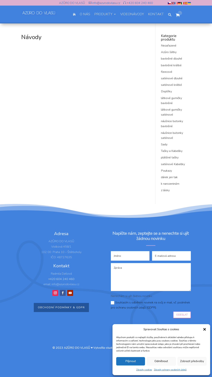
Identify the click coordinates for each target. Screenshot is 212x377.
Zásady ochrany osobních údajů (170, 369)
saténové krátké (171, 85)
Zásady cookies (144, 369)
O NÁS (85, 14)
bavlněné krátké (171, 65)
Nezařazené (168, 46)
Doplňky (166, 91)
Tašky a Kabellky (171, 151)
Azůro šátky (169, 52)
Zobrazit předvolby (192, 361)
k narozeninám (170, 184)
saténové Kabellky (173, 164)
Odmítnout (161, 361)
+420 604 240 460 (139, 3)
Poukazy (166, 171)
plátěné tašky (170, 157)
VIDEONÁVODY (132, 14)
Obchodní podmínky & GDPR (61, 307)
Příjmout (130, 361)
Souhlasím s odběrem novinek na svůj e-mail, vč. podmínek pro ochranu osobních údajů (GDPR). (150, 305)
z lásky (165, 190)
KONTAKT (156, 14)
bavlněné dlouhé (171, 59)
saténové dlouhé (171, 78)
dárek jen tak (169, 177)
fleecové (166, 72)
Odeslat (182, 314)
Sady (164, 144)
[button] (204, 329)
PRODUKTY (103, 14)
